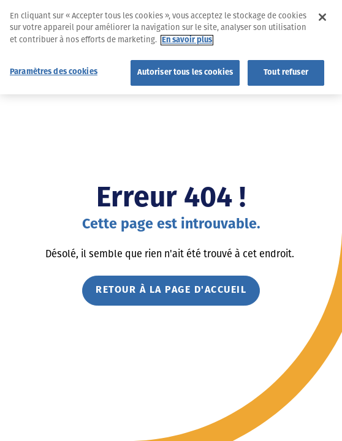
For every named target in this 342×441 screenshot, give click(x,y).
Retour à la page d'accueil (171, 290)
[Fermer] (322, 14)
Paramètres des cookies (53, 69)
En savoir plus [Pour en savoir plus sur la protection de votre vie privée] (187, 37)
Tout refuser (286, 70)
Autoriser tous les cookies (185, 70)
